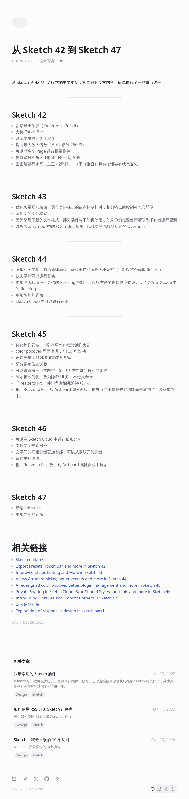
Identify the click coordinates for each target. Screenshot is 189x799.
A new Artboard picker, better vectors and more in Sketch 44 (71, 579)
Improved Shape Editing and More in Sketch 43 (59, 572)
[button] (152, 789)
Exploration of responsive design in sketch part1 (60, 611)
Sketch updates (30, 559)
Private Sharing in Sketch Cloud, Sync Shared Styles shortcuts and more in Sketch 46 (93, 591)
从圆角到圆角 (27, 604)
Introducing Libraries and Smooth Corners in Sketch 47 (66, 598)
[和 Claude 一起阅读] (61, 61)
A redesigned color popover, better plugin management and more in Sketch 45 (88, 585)
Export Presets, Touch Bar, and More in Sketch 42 (61, 566)
